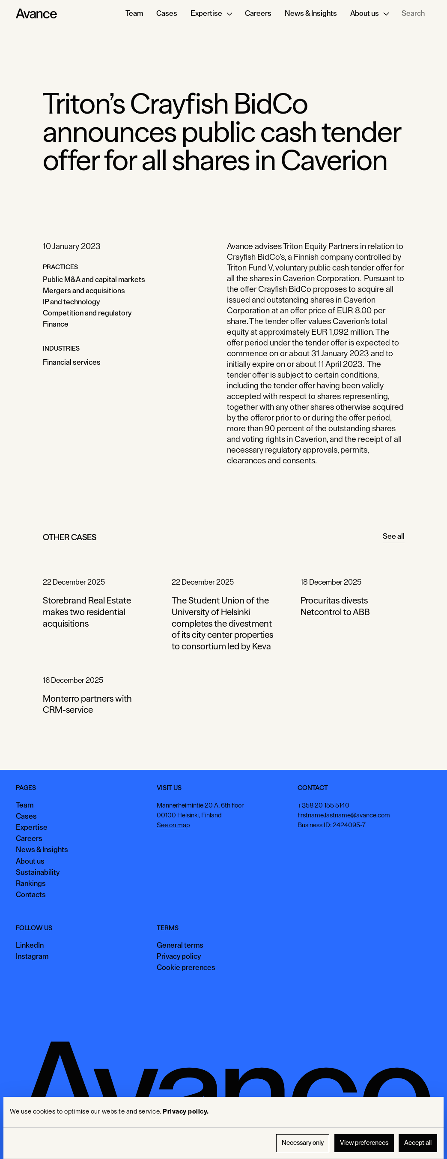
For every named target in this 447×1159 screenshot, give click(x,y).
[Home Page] (36, 13)
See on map (173, 824)
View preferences (364, 1143)
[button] (211, 13)
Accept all (418, 1143)
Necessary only (303, 1143)
